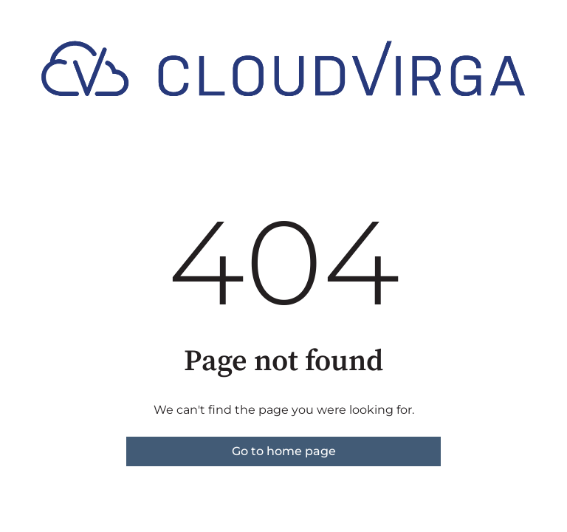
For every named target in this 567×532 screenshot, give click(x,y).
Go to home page (284, 451)
